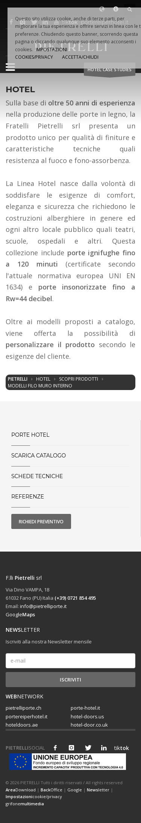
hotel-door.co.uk (89, 724)
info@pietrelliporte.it (43, 606)
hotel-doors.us (87, 716)
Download (21, 790)
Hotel (43, 379)
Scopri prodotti (78, 379)
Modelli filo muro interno (40, 386)
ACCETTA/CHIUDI (80, 57)
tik (120, 747)
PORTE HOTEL (30, 434)
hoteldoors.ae (22, 724)
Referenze (27, 496)
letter (98, 790)
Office (51, 790)
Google (20, 614)
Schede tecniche (37, 476)
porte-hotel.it (85, 707)
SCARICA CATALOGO (38, 455)
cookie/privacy (34, 796)
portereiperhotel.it (26, 716)
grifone (25, 803)
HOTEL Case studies (109, 71)
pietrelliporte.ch (23, 707)
